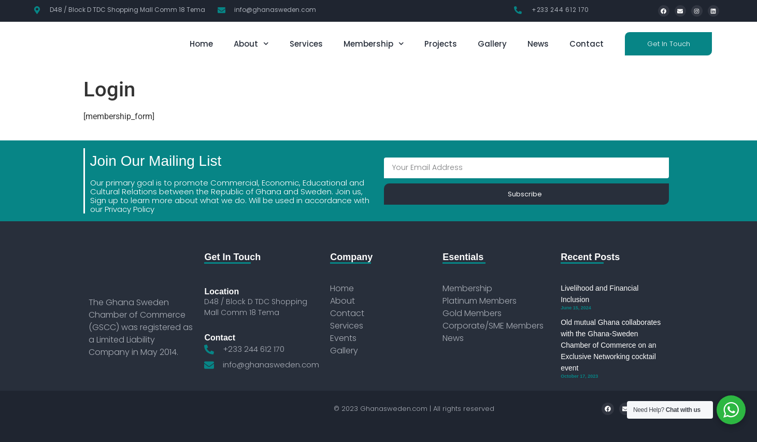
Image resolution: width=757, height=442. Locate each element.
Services (306, 43)
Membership (374, 44)
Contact (586, 43)
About (251, 44)
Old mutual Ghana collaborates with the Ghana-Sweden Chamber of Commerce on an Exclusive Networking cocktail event (611, 345)
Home (201, 43)
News (538, 43)
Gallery (492, 43)
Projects (440, 43)
